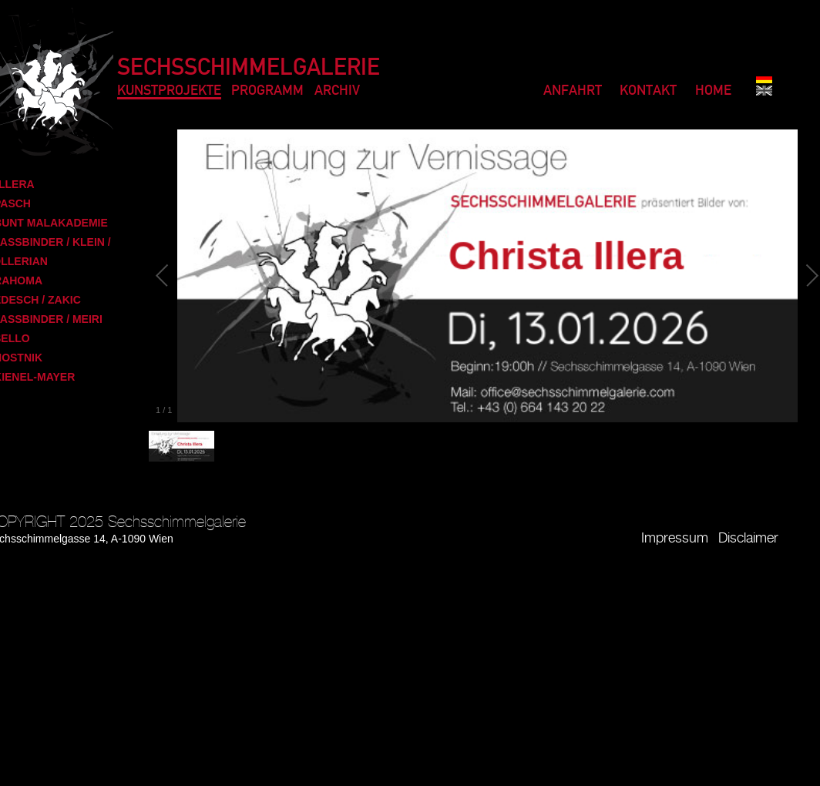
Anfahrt (572, 91)
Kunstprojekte (169, 91)
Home (713, 91)
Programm (267, 91)
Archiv (337, 91)
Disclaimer (748, 538)
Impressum (674, 538)
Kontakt (648, 91)
